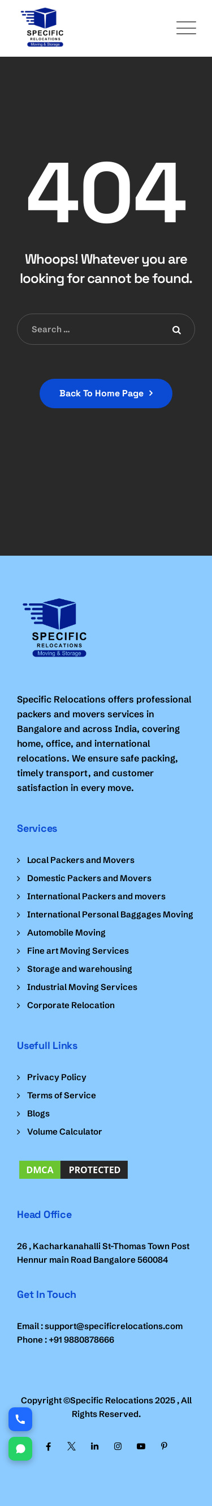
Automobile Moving (66, 932)
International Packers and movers (96, 896)
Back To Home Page (101, 393)
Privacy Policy (56, 1077)
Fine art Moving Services (78, 950)
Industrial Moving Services (82, 987)
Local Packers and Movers (81, 859)
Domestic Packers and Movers (89, 878)
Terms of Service (61, 1095)
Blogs (38, 1113)
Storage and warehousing (79, 968)
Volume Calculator (64, 1131)
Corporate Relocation (71, 1005)
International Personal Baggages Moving (110, 914)
